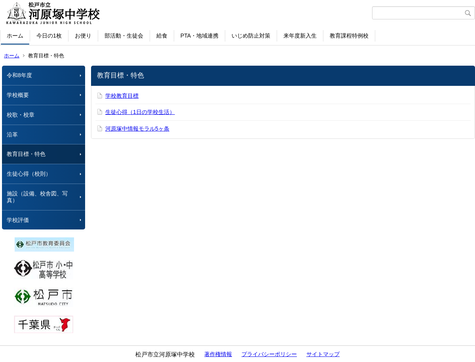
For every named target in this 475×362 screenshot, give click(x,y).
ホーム (15, 35)
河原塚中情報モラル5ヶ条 (137, 128)
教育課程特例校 (349, 35)
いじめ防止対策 (251, 35)
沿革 (12, 134)
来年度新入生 (300, 35)
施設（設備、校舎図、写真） (37, 196)
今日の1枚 (49, 35)
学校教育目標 (122, 96)
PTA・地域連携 (199, 35)
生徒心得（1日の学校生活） (140, 112)
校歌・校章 (20, 115)
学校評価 (18, 220)
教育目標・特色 (26, 154)
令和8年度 (19, 75)
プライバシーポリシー (269, 354)
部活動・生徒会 (123, 35)
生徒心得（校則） (29, 174)
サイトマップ (323, 354)
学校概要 (18, 95)
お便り (83, 35)
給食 (161, 35)
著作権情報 (218, 354)
